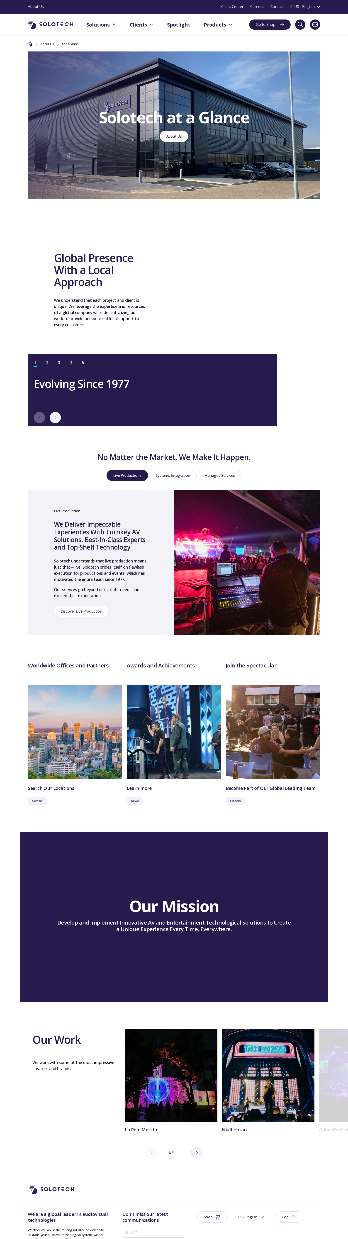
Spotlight (225, 1182)
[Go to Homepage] (51, 1136)
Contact (297, 1161)
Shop (220, 1172)
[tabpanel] (247, 259)
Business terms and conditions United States (144, 1229)
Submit (120, 1193)
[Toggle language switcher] (305, 7)
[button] (268, 1136)
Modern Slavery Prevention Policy (204, 1229)
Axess (257, 1198)
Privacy (79, 1229)
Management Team (267, 1179)
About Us (47, 44)
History (258, 1170)
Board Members (303, 1170)
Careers (296, 1189)
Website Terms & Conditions (48, 1229)
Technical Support (266, 1189)
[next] (204, 339)
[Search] (300, 24)
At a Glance (299, 1179)
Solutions (225, 1161)
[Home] (30, 44)
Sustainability (97, 1229)
